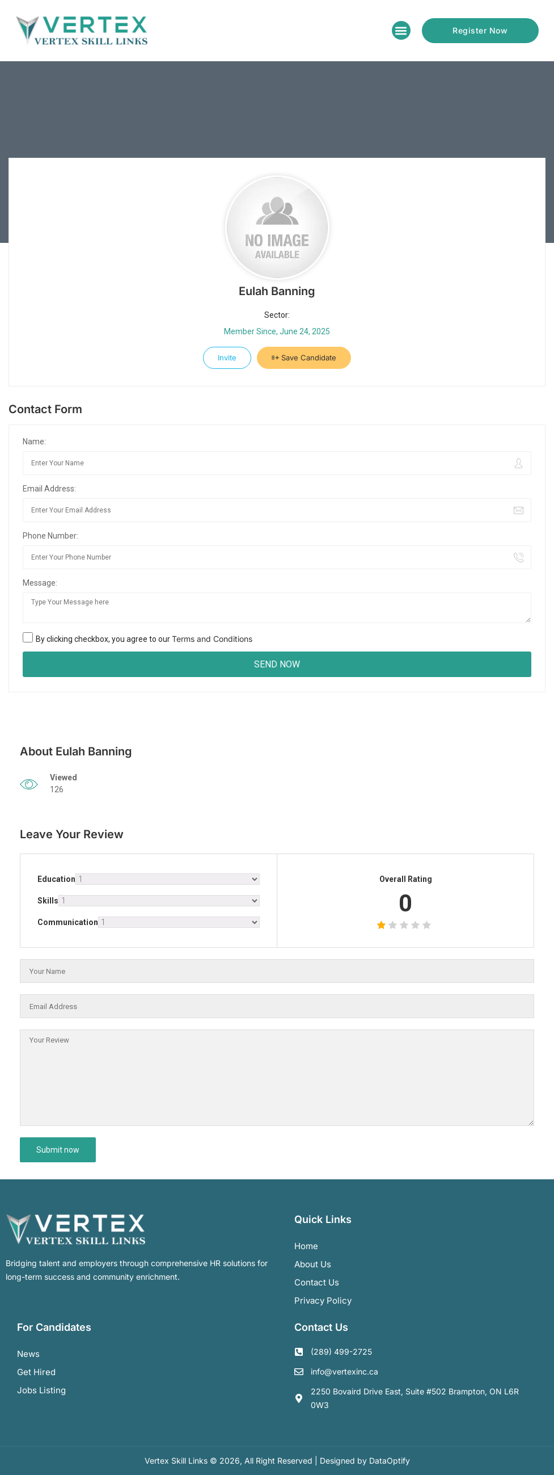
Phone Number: (50, 535)
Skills (47, 900)
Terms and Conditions (212, 639)
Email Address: (49, 488)
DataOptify (389, 1460)
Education (56, 879)
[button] (401, 30)
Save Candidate (304, 357)
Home (306, 1246)
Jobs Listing (41, 1390)
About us (312, 1264)
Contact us (316, 1282)
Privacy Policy (323, 1300)
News (28, 1353)
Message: (40, 582)
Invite (227, 357)
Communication (67, 922)
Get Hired (36, 1372)
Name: (34, 441)
